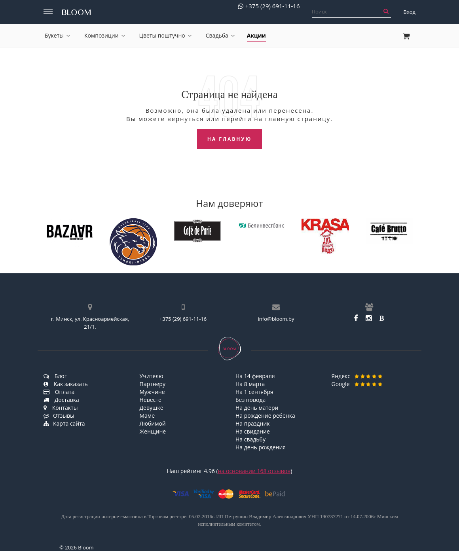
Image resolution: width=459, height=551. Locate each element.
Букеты (57, 35)
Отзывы (59, 415)
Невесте (150, 399)
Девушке (151, 407)
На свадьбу (250, 439)
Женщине (153, 431)
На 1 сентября (254, 392)
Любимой (153, 423)
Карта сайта (64, 423)
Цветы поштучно (165, 35)
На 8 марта (250, 384)
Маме (147, 415)
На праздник (252, 423)
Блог (55, 376)
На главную (229, 139)
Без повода (250, 399)
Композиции (104, 35)
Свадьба (220, 35)
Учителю (151, 376)
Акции (256, 35)
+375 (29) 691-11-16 (269, 6)
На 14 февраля (255, 376)
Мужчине (152, 392)
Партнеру (152, 384)
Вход (410, 11)
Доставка (61, 399)
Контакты (61, 407)
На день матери (256, 407)
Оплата (59, 392)
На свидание (252, 431)
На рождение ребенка (265, 415)
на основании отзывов (254, 471)
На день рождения (260, 447)
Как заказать (66, 384)
